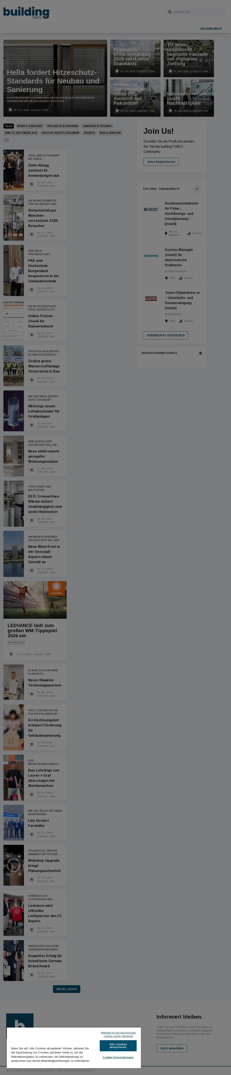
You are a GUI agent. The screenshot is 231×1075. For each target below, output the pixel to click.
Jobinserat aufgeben (165, 335)
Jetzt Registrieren (161, 161)
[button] (6, 140)
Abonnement (211, 28)
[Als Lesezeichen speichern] (10, 109)
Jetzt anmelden (172, 1048)
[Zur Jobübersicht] (196, 189)
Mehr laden (66, 989)
